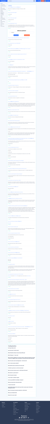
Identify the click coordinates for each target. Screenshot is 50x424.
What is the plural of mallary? (12, 375)
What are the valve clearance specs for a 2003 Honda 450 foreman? (18, 370)
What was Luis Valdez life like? (12, 392)
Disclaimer (37, 409)
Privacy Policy (37, 408)
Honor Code (26, 405)
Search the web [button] (16, 35)
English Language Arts (16, 409)
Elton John (9, 275)
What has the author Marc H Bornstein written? (15, 382)
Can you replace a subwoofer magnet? (13, 377)
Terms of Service (38, 406)
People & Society (3, 21)
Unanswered (3, 406)
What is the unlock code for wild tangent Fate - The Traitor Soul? (17, 360)
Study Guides (26, 408)
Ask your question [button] (27, 35)
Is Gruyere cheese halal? (11, 384)
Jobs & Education (3, 18)
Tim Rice (15, 275)
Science (1, 22)
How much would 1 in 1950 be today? (13, 350)
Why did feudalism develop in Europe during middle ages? (16, 352)
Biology (14, 406)
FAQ (25, 411)
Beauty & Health (3, 8)
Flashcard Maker (27, 406)
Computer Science (15, 412)
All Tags (3, 405)
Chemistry (14, 405)
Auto (1, 7)
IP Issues (37, 412)
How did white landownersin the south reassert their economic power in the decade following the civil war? (20, 387)
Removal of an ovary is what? (12, 395)
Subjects (1, 3)
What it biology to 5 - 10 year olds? (13, 355)
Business (2, 10)
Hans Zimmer (29, 275)
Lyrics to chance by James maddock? (13, 363)
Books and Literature (3, 9)
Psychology (14, 411)
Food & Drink (2, 14)
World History (15, 408)
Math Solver (26, 409)
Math (1, 20)
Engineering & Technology (2, 13)
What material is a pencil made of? (13, 372)
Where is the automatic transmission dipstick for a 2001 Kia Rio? (17, 390)
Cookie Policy (37, 411)
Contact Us (37, 405)
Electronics (2, 11)
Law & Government (3, 19)
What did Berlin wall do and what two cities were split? (16, 365)
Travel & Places (2, 26)
